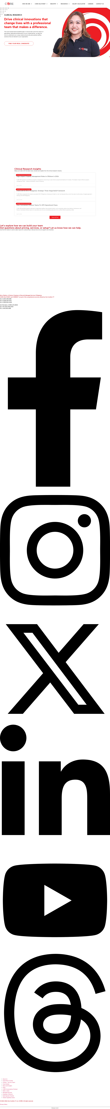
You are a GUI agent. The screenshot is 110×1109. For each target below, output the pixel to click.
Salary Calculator (78, 4)
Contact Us (100, 4)
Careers (90, 4)
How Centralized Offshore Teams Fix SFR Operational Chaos (37, 205)
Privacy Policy (3, 1104)
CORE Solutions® (41, 4)
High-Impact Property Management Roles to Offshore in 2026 (38, 176)
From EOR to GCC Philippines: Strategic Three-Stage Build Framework (41, 191)
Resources (65, 4)
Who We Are (27, 4)
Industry (54, 4)
